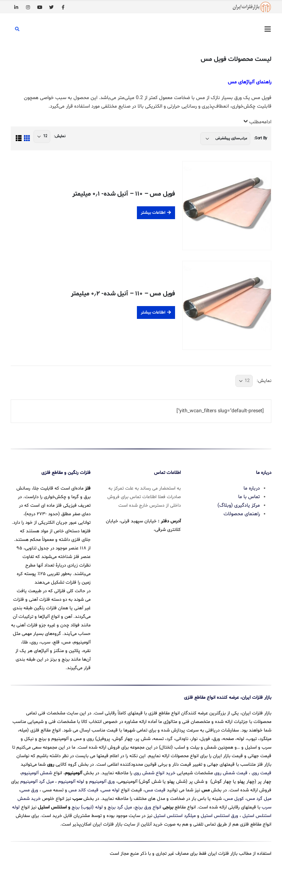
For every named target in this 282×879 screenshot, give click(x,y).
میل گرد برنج (120, 807)
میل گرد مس (259, 799)
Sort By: (260, 138)
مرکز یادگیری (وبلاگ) (238, 505)
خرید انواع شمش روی (154, 773)
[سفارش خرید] (225, 138)
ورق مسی (29, 790)
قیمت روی (261, 773)
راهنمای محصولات (242, 514)
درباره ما (251, 488)
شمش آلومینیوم (36, 773)
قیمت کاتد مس (83, 790)
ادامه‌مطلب (260, 122)
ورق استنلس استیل (219, 816)
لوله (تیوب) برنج (87, 807)
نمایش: (59, 136)
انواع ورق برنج (148, 807)
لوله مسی (110, 790)
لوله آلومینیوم (71, 782)
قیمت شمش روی (230, 773)
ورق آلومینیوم (102, 782)
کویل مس (234, 799)
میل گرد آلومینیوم (37, 782)
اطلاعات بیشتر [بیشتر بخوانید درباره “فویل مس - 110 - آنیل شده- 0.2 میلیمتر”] (153, 312)
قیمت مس (155, 790)
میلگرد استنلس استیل (175, 816)
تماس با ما (249, 496)
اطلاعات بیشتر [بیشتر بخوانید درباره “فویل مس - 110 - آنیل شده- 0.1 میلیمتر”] (153, 213)
